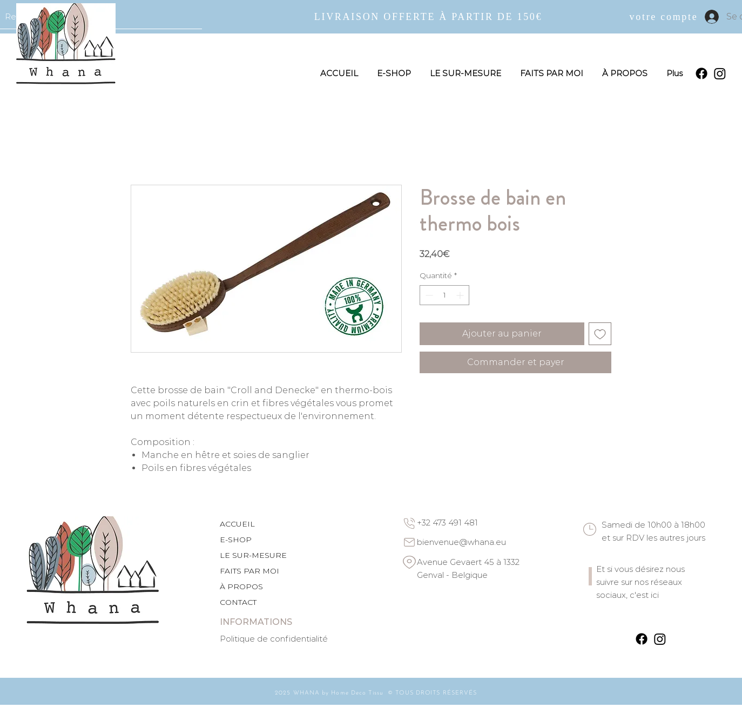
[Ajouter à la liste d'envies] (600, 333)
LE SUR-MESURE (253, 555)
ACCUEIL (237, 524)
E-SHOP (236, 539)
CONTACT (238, 602)
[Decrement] (428, 295)
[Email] (409, 542)
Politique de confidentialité (274, 639)
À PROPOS (241, 586)
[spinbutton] (444, 295)
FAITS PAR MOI (249, 571)
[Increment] (461, 295)
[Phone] (409, 523)
